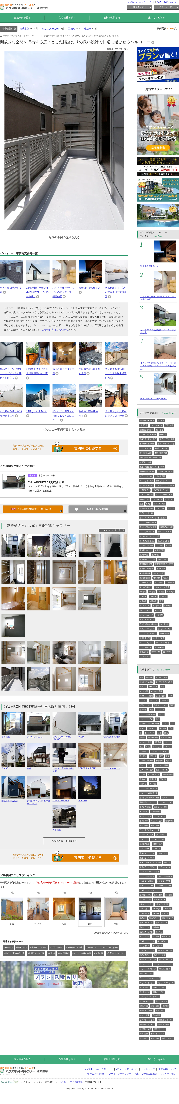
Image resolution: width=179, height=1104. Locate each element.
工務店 (71, 28)
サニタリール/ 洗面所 (147, 714)
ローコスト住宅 (145, 448)
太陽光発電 (170, 582)
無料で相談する (112, 17)
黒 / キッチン (144, 992)
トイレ (161, 714)
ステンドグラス (162, 770)
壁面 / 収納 (144, 825)
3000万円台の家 (146, 453)
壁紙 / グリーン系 (146, 923)
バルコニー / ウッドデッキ (149, 872)
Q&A (159, 2)
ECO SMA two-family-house (153, 398)
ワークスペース (145, 647)
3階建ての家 (144, 499)
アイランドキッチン (147, 629)
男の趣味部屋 (159, 647)
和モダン (158, 610)
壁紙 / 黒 (143, 918)
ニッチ (142, 774)
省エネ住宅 (159, 582)
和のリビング (145, 606)
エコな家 (159, 545)
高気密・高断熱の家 (147, 420)
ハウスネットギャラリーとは (140, 2)
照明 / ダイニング (146, 973)
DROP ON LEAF (38, 735)
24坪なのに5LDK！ (36, 411)
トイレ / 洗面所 (145, 807)
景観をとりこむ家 (13, 799)
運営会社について (167, 1069)
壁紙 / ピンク (144, 927)
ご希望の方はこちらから (55, 329)
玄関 (162, 686)
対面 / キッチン (145, 705)
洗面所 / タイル (167, 798)
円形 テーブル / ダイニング (150, 978)
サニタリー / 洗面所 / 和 (148, 793)
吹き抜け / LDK (159, 899)
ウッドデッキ (150, 733)
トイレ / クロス (145, 816)
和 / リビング (162, 941)
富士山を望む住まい (89, 287)
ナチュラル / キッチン (166, 983)
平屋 (141, 504)
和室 (161, 601)
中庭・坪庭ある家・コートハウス (152, 467)
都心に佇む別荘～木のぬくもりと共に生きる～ (63, 415)
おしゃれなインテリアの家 (149, 536)
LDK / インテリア (162, 904)
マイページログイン (166, 7)
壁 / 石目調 (166, 936)
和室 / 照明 (144, 1034)
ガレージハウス (156, 425)
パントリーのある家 (147, 532)
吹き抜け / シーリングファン (150, 890)
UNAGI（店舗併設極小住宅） (64, 768)
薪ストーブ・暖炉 (146, 770)
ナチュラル (157, 747)
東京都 (168, 545)
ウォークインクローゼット (149, 724)
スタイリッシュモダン (159, 751)
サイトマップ (148, 1069)
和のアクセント (145, 610)
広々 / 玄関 (158, 895)
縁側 (159, 733)
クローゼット (161, 835)
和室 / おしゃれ (159, 1029)
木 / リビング (157, 946)
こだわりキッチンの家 (148, 434)
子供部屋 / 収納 (163, 1024)
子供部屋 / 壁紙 (145, 1029)
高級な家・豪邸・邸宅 (148, 439)
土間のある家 (160, 476)
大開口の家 (160, 508)
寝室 (172, 705)
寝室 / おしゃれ (161, 1001)
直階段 (142, 737)
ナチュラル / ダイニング (163, 964)
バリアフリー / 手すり (164, 494)
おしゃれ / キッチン (147, 983)
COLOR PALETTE (89, 767)
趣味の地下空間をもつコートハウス (38, 801)
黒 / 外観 (153, 784)
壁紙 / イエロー (161, 923)
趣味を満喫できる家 (147, 471)
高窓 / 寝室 (157, 1015)
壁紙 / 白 (165, 913)
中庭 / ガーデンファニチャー (150, 862)
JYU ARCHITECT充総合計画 (46, 482)
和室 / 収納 (155, 1038)
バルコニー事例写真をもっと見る (64, 429)
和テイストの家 (159, 504)
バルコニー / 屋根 (164, 881)
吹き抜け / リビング (147, 941)
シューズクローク (146, 835)
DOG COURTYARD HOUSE (64, 736)
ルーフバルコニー (146, 885)
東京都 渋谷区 (145, 578)
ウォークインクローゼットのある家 (153, 518)
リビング (143, 700)
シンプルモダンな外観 (164, 682)
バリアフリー (145, 490)
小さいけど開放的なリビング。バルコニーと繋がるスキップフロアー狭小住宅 (158, 366)
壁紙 (149, 765)
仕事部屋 (159, 761)
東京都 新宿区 (158, 573)
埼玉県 (165, 578)
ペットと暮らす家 (146, 481)
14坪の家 (143, 601)
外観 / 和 (143, 686)
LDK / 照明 (157, 909)
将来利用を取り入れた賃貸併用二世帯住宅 (115, 292)
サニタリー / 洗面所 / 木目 (149, 798)
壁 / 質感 (156, 936)
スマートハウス (145, 582)
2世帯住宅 (143, 425)
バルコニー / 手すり (165, 876)
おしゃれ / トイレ (146, 719)
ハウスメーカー (50, 28)
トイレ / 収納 (156, 811)
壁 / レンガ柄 (144, 936)
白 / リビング (144, 946)
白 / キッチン (144, 987)
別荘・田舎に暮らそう (166, 444)
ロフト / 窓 (157, 848)
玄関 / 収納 (169, 821)
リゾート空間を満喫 (166, 439)
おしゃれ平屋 (145, 656)
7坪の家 (143, 592)
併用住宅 (162, 434)
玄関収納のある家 (166, 527)
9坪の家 (161, 592)
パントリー (144, 839)
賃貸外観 (143, 784)
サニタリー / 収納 (165, 802)
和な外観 (167, 606)
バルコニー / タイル (147, 876)
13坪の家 (153, 596)
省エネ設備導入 (145, 587)
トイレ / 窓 (144, 811)
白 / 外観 (149, 677)
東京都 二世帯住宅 (146, 569)
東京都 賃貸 (156, 555)
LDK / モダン (144, 909)
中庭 (172, 724)
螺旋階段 (158, 742)
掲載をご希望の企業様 (146, 1073)
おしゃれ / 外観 (161, 677)
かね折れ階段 (153, 737)
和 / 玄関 (168, 895)
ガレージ (167, 742)
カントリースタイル (163, 643)
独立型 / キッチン (160, 705)
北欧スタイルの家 (164, 532)
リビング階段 (166, 737)
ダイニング (154, 700)
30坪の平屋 (155, 652)
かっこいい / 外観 (146, 682)
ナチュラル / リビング (148, 960)
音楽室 (142, 765)
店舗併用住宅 (164, 633)
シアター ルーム (146, 476)
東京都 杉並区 (145, 573)
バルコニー (152, 728)
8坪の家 (152, 592)
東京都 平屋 (159, 550)
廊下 (161, 756)
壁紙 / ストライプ (146, 932)
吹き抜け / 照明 (145, 895)
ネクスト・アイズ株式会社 (72, 1082)
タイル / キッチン (146, 1001)
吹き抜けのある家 (146, 508)
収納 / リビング (145, 955)
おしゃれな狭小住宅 (162, 587)
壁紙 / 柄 (156, 927)
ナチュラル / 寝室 (146, 1010)
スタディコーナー (146, 761)
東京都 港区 (161, 569)
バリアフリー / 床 (146, 494)
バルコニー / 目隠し (147, 881)
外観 (141, 677)
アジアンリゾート (146, 643)
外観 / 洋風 (153, 686)
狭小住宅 (161, 420)
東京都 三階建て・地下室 (164, 564)
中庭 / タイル (162, 853)
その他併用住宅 (158, 638)
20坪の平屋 (167, 652)
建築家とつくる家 (161, 448)
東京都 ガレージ (146, 550)
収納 (157, 719)
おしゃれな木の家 (146, 545)
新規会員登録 (139, 7)
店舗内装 (143, 779)
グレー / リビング (165, 960)
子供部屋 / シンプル (147, 1020)
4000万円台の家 (161, 453)
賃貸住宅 (159, 430)
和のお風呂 (157, 606)
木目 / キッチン (158, 992)
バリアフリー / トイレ (161, 490)
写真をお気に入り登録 (97, 509)
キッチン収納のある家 (148, 527)
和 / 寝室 (165, 1006)
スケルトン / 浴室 (160, 807)
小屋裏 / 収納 (144, 844)
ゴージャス (144, 751)
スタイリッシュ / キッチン (149, 997)
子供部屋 (159, 615)
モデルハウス (157, 499)
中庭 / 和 (167, 862)
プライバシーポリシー (120, 1073)
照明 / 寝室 (160, 1010)
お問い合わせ (170, 2)
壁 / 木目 (159, 932)
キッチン (164, 700)
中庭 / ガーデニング (147, 858)
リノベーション (168, 1073)
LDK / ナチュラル (146, 904)
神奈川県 (156, 578)
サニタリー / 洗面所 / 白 (148, 788)
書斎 (167, 756)
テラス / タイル (164, 867)
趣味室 (168, 761)
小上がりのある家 (146, 485)
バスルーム (160, 710)
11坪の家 (143, 596)
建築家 (87, 28)
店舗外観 (162, 779)
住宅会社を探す (67, 17)
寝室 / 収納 (155, 825)
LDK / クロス (144, 913)
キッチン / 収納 (156, 821)
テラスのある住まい (147, 541)
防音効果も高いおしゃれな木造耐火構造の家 (115, 373)
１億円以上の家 (145, 462)
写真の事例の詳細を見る (64, 237)
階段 (166, 733)
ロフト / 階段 (144, 848)
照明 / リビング (159, 955)
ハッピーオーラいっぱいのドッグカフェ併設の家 (63, 292)
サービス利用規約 (96, 1073)
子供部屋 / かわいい (165, 1020)
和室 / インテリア (157, 1034)
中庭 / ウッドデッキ (147, 853)
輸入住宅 (171, 508)
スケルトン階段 (145, 742)
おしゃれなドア (153, 774)
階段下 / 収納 (157, 844)
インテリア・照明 (161, 765)
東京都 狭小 (162, 559)
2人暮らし (169, 499)
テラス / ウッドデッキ (148, 867)
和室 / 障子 (144, 1038)
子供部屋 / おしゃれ (147, 1024)
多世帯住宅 (164, 624)
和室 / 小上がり (167, 1038)
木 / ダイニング (164, 969)
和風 (148, 747)
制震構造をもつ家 (115, 735)
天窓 (171, 728)
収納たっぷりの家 (146, 513)
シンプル (167, 747)
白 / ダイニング (145, 964)
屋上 (141, 747)
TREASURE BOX (64, 799)
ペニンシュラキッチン (148, 633)
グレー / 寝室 (144, 1015)
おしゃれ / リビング (165, 950)
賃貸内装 (153, 779)
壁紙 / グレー (154, 918)
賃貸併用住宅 (145, 638)
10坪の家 (170, 592)
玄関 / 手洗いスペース (148, 802)
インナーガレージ (146, 615)
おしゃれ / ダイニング (148, 969)
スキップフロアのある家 (165, 485)
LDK (170, 696)
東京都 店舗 (144, 555)
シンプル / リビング (147, 950)
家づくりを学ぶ (156, 17)
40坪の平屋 (144, 652)
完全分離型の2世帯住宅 (148, 624)
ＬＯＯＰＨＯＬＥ (115, 767)
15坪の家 (153, 601)
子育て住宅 (169, 425)
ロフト (165, 724)
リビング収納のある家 (148, 522)
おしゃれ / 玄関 (156, 691)
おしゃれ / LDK (145, 899)
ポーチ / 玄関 (160, 696)
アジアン (143, 756)
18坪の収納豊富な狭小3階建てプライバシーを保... (37, 292)
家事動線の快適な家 (147, 444)
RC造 (148, 504)
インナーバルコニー (163, 885)
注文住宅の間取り (146, 430)
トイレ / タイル (159, 816)
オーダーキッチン (164, 629)
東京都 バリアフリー (147, 559)
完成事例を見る (22, 17)
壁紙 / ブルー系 (167, 918)
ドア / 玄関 (144, 691)
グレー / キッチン (159, 987)
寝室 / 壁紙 (155, 1006)
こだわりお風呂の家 (165, 471)
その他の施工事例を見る (64, 841)
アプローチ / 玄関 (146, 696)
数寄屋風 (153, 756)
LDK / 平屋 (168, 909)
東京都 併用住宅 (146, 564)
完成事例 (24, 28)
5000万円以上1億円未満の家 (150, 457)
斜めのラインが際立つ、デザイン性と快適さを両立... (10, 373)
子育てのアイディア (147, 619)
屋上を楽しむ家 (163, 541)
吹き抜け (162, 728)
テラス (142, 728)
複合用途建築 (168, 774)
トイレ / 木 (144, 821)
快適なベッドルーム (163, 481)
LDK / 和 (156, 913)
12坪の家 (163, 596)
